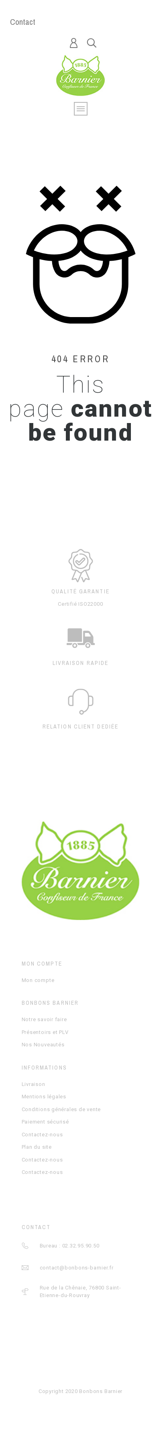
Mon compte (38, 980)
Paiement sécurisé (45, 1122)
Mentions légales (44, 1097)
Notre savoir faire (44, 1019)
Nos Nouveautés (43, 1045)
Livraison (33, 1084)
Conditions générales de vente (61, 1109)
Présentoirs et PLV (45, 1032)
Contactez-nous (42, 1135)
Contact (22, 22)
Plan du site (37, 1147)
